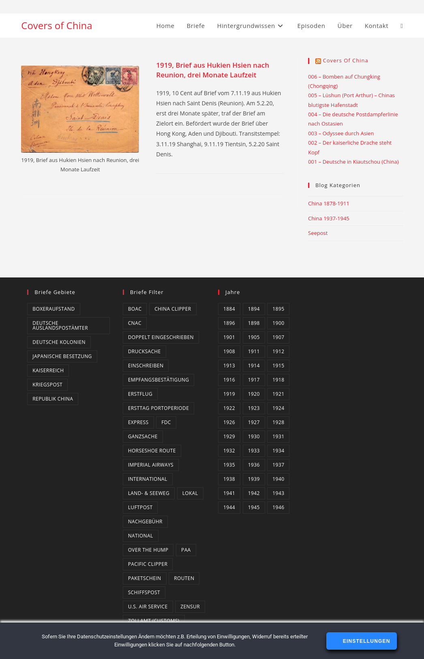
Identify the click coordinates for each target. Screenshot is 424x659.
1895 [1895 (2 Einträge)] (278, 308)
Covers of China (56, 25)
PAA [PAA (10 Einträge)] (186, 549)
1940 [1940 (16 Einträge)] (278, 479)
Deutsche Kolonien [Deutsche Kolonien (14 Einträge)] (59, 342)
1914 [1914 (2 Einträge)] (254, 365)
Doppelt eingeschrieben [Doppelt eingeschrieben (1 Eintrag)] (161, 337)
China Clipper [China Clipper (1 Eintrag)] (172, 308)
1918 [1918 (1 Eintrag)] (278, 379)
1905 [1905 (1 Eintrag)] (254, 337)
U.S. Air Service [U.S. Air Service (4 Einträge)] (148, 606)
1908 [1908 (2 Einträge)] (229, 351)
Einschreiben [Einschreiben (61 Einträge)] (146, 365)
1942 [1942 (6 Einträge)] (254, 493)
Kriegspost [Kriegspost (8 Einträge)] (47, 384)
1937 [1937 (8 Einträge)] (278, 464)
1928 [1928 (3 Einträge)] (278, 422)
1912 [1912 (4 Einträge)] (278, 351)
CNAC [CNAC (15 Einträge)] (134, 323)
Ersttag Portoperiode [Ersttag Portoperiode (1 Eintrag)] (158, 408)
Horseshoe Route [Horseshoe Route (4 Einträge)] (152, 450)
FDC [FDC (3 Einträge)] (166, 422)
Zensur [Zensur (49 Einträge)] (190, 606)
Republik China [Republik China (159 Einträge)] (52, 398)
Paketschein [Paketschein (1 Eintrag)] (144, 578)
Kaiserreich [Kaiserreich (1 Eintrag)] (48, 370)
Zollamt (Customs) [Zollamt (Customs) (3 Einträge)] (154, 620)
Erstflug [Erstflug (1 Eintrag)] (140, 393)
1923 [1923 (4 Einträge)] (254, 408)
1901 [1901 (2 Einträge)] (229, 337)
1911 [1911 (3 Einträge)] (254, 351)
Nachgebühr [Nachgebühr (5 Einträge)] (145, 521)
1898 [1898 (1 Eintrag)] (254, 323)
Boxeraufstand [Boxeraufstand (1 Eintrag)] (53, 308)
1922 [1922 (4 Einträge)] (229, 408)
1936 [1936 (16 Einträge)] (254, 464)
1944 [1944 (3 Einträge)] (229, 507)
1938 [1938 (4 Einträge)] (229, 479)
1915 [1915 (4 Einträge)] (278, 365)
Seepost (318, 233)
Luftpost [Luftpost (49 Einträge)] (140, 507)
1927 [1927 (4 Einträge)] (254, 422)
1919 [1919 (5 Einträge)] (229, 393)
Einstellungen (365, 641)
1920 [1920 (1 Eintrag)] (254, 393)
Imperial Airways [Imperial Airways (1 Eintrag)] (150, 464)
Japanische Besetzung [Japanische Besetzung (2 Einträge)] (62, 356)
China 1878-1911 (328, 203)
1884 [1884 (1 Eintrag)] (229, 308)
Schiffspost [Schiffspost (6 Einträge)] (144, 592)
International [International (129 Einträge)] (147, 479)
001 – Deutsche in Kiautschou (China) (353, 161)
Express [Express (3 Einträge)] (138, 422)
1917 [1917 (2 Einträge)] (254, 379)
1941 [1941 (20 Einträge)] (229, 493)
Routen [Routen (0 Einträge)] (184, 578)
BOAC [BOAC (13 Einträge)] (135, 308)
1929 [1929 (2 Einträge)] (229, 436)
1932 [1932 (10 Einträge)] (229, 450)
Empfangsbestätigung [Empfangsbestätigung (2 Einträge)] (158, 379)
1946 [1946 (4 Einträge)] (278, 507)
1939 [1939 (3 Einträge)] (254, 479)
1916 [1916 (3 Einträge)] (229, 379)
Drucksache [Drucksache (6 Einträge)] (144, 351)
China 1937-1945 (328, 218)
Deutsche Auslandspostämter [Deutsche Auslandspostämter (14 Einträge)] (60, 325)
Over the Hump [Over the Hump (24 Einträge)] (148, 549)
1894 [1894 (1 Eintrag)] (254, 308)
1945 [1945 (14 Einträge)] (254, 507)
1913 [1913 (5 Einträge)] (229, 365)
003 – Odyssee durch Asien (341, 133)
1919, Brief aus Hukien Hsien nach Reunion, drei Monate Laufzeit (212, 69)
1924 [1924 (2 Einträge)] (278, 408)
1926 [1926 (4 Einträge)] (229, 422)
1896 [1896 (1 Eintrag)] (229, 323)
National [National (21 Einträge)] (140, 535)
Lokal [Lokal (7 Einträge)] (190, 493)
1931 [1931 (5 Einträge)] (278, 436)
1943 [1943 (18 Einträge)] (278, 493)
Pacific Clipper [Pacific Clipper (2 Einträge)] (148, 564)
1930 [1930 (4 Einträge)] (254, 436)
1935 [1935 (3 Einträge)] (229, 464)
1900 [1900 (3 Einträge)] (278, 323)
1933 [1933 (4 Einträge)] (254, 450)
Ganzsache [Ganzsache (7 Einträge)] (143, 436)
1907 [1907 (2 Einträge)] (278, 337)
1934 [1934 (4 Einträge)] (278, 450)
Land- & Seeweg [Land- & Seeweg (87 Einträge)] (148, 493)
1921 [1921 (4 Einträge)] (278, 393)
